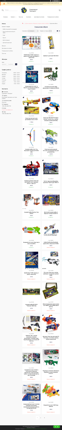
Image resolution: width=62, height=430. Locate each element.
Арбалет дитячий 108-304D (50, 55)
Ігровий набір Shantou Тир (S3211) (31, 213)
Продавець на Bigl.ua (31, 427)
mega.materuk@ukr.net (7, 109)
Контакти (28, 17)
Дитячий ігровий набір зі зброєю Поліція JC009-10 (51, 213)
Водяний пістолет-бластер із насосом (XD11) (31, 243)
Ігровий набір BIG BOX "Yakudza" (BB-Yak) (31, 305)
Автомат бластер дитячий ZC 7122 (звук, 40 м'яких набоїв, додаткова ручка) (51, 338)
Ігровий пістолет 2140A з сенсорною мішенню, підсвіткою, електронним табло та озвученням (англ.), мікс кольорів (31, 372)
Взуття (4, 37)
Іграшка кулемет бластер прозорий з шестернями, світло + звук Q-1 (31, 182)
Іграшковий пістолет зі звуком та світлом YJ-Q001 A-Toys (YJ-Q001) (31, 88)
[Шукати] (2, 10)
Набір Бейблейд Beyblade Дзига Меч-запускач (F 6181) (51, 243)
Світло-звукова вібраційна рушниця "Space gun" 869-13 (51, 182)
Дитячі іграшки (28, 23)
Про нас (21, 17)
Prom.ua (37, 426)
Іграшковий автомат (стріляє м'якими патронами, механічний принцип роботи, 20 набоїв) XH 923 (31, 406)
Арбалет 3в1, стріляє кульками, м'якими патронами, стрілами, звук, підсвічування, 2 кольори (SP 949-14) (31, 338)
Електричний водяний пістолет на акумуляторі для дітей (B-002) (51, 151)
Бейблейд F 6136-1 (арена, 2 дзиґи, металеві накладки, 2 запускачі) (31, 56)
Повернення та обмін (53, 17)
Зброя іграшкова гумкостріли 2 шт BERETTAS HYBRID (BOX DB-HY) (51, 305)
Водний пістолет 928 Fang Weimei (51, 405)
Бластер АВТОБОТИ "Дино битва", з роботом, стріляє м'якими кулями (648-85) (50, 119)
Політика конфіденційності (41, 428)
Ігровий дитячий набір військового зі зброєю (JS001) (51, 87)
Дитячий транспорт (7, 42)
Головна (5, 17)
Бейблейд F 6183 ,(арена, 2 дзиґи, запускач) (31, 273)
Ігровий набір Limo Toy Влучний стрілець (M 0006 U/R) (31, 151)
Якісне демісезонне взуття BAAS (9, 32)
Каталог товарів (6, 26)
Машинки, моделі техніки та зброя (41, 23)
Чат (56, 426)
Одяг (4, 35)
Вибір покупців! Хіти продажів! (10, 29)
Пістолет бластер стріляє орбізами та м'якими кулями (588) (51, 274)
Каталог (13, 17)
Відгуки (4, 45)
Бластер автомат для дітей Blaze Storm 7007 (31, 119)
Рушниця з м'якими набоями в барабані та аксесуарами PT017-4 (51, 372)
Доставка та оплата (39, 17)
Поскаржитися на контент (30, 428)
